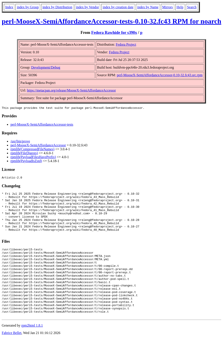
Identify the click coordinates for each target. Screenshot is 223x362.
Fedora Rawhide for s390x (114, 32)
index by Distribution (57, 7)
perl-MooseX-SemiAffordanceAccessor (38, 146)
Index (9, 7)
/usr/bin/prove (20, 142)
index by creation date (118, 7)
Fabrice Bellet (11, 356)
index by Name (148, 7)
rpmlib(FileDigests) (24, 154)
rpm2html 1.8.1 (32, 349)
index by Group (28, 7)
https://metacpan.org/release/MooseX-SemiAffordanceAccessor (71, 90)
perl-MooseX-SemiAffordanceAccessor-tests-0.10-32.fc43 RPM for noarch (111, 21)
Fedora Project (126, 44)
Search (192, 7)
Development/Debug (45, 67)
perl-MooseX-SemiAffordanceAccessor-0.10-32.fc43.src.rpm (160, 75)
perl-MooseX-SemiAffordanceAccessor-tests (41, 125)
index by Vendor (87, 7)
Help (180, 7)
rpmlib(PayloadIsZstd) (26, 161)
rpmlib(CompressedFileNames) (32, 150)
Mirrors (167, 7)
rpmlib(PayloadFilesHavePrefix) (33, 157)
